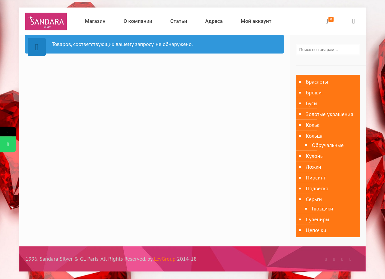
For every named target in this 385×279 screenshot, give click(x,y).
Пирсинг (316, 177)
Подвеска (317, 188)
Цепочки (316, 230)
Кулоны (315, 155)
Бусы (311, 103)
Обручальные (328, 145)
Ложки (313, 166)
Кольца (314, 135)
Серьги (314, 199)
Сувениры (317, 219)
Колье (313, 124)
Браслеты (317, 81)
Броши (314, 92)
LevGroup (165, 258)
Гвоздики (322, 208)
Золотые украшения (329, 114)
